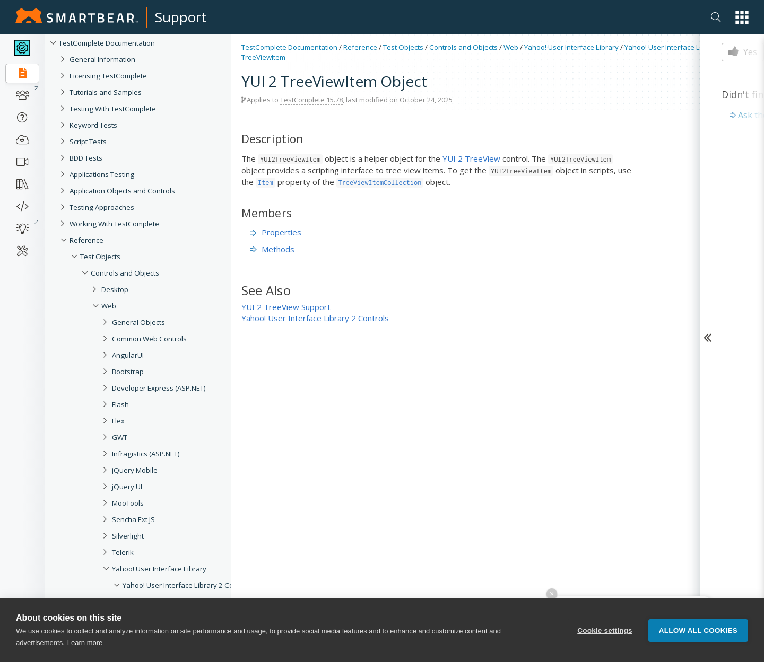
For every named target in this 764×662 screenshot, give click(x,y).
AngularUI (128, 355)
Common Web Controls (149, 338)
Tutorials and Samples (106, 92)
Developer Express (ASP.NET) (159, 388)
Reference (86, 240)
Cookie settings (604, 630)
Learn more (84, 643)
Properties (275, 232)
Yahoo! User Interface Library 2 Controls (187, 585)
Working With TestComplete (114, 223)
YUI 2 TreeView (471, 158)
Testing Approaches (102, 207)
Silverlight (128, 536)
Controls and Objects (125, 273)
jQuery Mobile (135, 470)
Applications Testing (102, 174)
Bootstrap (128, 371)
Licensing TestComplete (108, 76)
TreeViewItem (263, 57)
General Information (102, 59)
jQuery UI (127, 486)
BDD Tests (86, 158)
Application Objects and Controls (122, 191)
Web (108, 306)
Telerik (123, 552)
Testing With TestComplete (113, 108)
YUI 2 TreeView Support (286, 307)
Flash (120, 404)
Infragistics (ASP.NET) (146, 453)
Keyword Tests (93, 125)
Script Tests (88, 141)
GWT (119, 437)
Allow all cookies (698, 630)
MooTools (128, 503)
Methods (272, 249)
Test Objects (100, 256)
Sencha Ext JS (133, 519)
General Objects (138, 322)
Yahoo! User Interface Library (159, 568)
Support (180, 17)
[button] (742, 17)
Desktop (114, 289)
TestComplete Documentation (107, 43)
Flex (118, 421)
